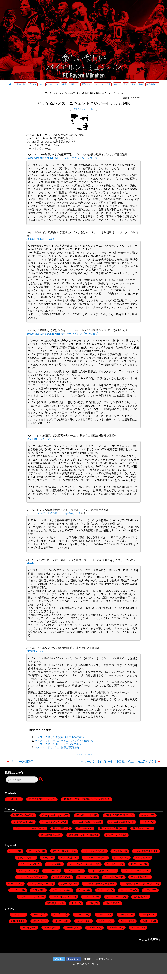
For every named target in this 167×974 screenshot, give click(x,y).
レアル (147, 890)
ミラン (36, 890)
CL (41, 84)
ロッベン (88, 896)
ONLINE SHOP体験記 (117, 815)
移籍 (64, 84)
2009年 (26, 927)
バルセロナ (59, 877)
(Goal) (30, 563)
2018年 (123, 914)
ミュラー (15, 890)
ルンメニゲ (126, 890)
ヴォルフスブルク (144, 851)
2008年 (47, 927)
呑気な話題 (58, 828)
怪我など (74, 84)
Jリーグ (13, 851)
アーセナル (34, 851)
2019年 (101, 914)
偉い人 (117, 84)
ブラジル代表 (111, 877)
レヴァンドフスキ (61, 896)
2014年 (58, 921)
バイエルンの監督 (118, 822)
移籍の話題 (47, 835)
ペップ (145, 822)
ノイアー (49, 870)
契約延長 (138, 896)
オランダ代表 (24, 857)
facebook (73, 959)
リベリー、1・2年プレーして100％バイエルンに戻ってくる (117, 761)
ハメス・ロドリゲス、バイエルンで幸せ (58, 744)
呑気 (141, 84)
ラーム (81, 890)
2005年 (113, 927)
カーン (45, 857)
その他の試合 (20, 822)
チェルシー (112, 864)
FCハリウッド (52, 84)
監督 (126, 84)
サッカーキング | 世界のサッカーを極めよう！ (53, 513)
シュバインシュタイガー (81, 864)
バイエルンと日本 (103, 84)
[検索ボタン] (41, 779)
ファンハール (85, 877)
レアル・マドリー (28, 896)
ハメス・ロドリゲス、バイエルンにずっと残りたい (65, 740)
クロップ (118, 857)
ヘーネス (12, 883)
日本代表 (110, 903)
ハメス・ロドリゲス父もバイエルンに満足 (59, 737)
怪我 (91, 903)
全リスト (15, 799)
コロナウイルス (28, 864)
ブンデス (33, 84)
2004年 (135, 927)
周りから (82, 828)
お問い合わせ (104, 959)
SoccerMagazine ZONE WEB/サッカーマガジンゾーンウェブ (62, 158)
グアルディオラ (92, 857)
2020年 (79, 914)
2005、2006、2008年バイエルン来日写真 (88, 799)
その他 (144, 815)
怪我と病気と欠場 (109, 828)
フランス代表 (137, 877)
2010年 (146, 921)
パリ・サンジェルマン (29, 877)
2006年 (91, 927)
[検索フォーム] (22, 779)
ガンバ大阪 (66, 857)
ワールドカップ (114, 896)
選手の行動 (86, 84)
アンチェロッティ (62, 851)
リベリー (102, 890)
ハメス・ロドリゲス (83, 754)
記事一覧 (20, 84)
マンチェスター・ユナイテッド (138, 883)
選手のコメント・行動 (83, 109)
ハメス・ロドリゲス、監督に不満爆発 (57, 747)
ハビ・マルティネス (100, 870)
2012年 (102, 921)
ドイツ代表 (136, 864)
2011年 (124, 921)
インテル (117, 851)
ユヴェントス (59, 890)
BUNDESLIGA (20, 815)
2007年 (69, 927)
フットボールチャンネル (40, 438)
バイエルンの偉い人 (84, 822)
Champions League (52, 815)
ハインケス (72, 870)
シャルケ (52, 864)
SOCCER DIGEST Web (40, 239)
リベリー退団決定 (22, 761)
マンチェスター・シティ (97, 883)
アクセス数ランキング (43, 799)
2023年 (16, 914)
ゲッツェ (140, 857)
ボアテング (66, 883)
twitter (58, 959)
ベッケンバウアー (39, 883)
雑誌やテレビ (113, 835)
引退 (73, 903)
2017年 (145, 914)
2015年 (36, 921)
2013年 (80, 921)
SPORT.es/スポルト (38, 651)
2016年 (15, 921)
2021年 (57, 914)
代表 (133, 84)
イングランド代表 (93, 851)
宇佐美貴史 (53, 903)
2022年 (36, 914)
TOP (87, 959)
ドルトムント (25, 870)
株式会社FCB (152, 84)
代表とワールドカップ (27, 828)
